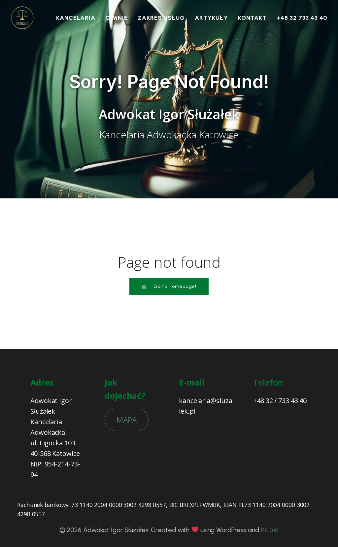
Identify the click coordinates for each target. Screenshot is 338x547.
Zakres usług (161, 17)
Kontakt (252, 17)
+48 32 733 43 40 (302, 17)
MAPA (127, 420)
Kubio (270, 530)
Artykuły (211, 17)
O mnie (116, 17)
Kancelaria (75, 17)
